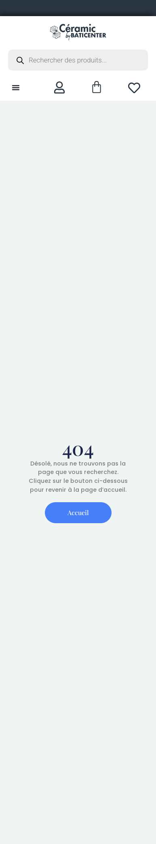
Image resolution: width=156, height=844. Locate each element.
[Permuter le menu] (16, 87)
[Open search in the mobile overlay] (78, 60)
